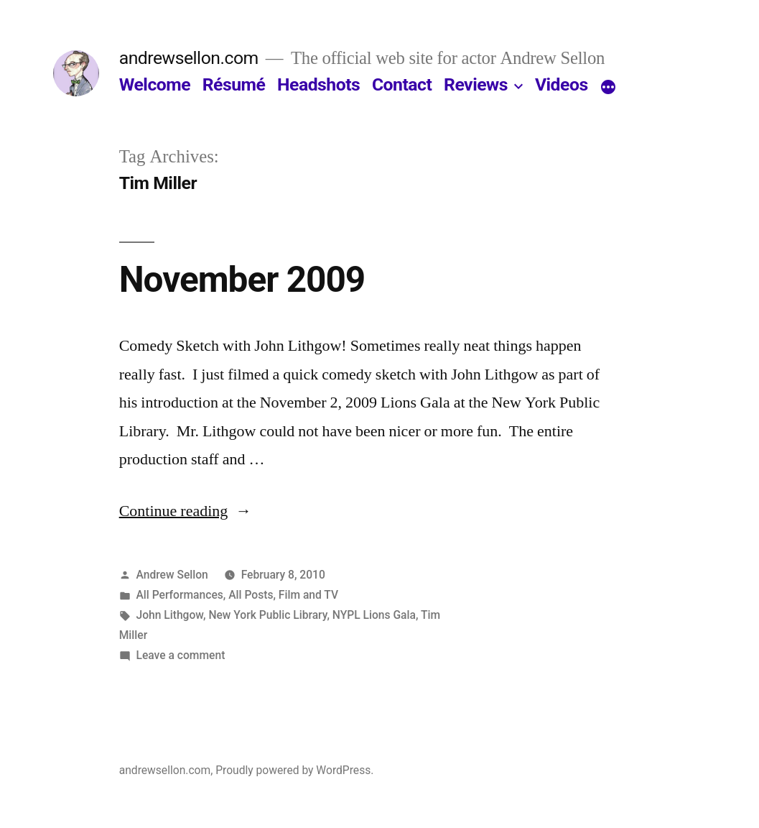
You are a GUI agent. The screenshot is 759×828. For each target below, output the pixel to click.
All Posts (250, 595)
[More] (608, 87)
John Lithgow (170, 615)
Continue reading (185, 511)
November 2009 (242, 279)
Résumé (234, 84)
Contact (402, 84)
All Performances (179, 595)
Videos (561, 84)
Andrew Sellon (172, 574)
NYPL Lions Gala (374, 615)
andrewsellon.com (189, 57)
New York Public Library (267, 615)
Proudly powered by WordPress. (294, 770)
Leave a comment (180, 655)
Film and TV (308, 595)
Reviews (476, 84)
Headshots (318, 84)
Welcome (154, 84)
